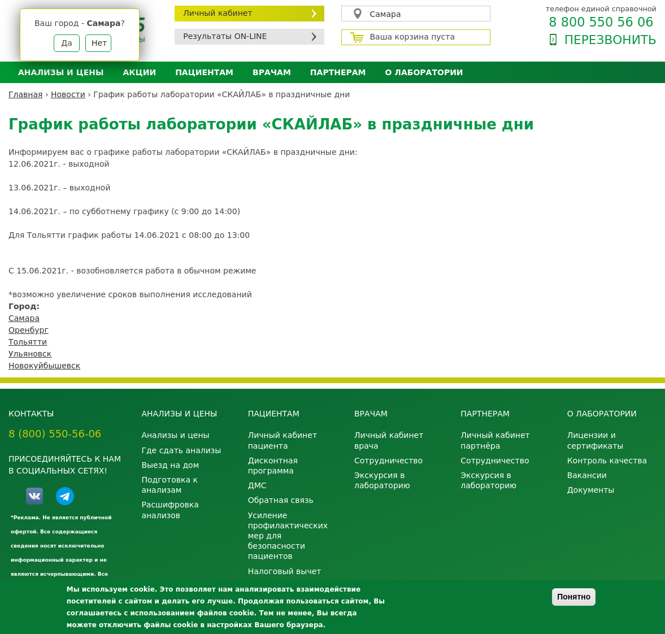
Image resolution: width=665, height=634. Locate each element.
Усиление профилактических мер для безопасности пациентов (288, 536)
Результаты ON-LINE (225, 36)
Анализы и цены (60, 72)
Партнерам (338, 72)
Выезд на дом (170, 465)
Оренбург (28, 330)
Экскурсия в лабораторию (382, 480)
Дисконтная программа (273, 465)
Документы (591, 489)
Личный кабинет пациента (282, 440)
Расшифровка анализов (169, 509)
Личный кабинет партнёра (494, 440)
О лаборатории (424, 72)
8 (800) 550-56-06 (54, 434)
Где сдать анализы (181, 450)
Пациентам (204, 72)
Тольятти (27, 341)
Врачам (272, 72)
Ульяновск (29, 353)
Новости (68, 94)
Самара (385, 14)
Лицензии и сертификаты (595, 440)
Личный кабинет (217, 13)
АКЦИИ (139, 72)
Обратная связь (281, 500)
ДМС (257, 485)
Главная (25, 94)
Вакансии (587, 475)
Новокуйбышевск (44, 365)
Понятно (573, 596)
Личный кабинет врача (388, 440)
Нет (99, 42)
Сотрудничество (388, 460)
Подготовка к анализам (169, 484)
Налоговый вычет (284, 571)
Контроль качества (607, 460)
